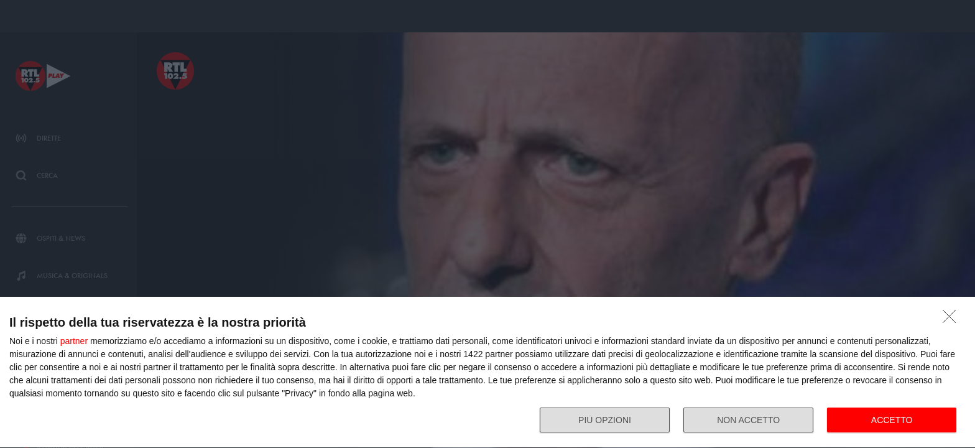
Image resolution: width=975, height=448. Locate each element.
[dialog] (487, 372)
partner (74, 341)
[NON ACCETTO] (953, 320)
